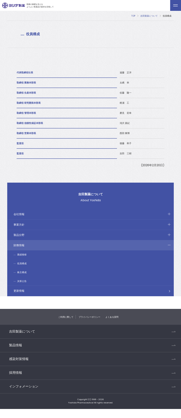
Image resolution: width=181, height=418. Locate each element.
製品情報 (15, 345)
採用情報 (15, 372)
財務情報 (19, 245)
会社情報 (19, 214)
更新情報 (19, 291)
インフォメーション (23, 386)
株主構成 (22, 272)
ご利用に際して (65, 316)
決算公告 (22, 281)
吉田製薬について (149, 15)
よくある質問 (111, 316)
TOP (133, 15)
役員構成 (22, 263)
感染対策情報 (19, 359)
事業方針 (19, 225)
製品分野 (19, 235)
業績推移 (22, 254)
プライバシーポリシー (89, 316)
